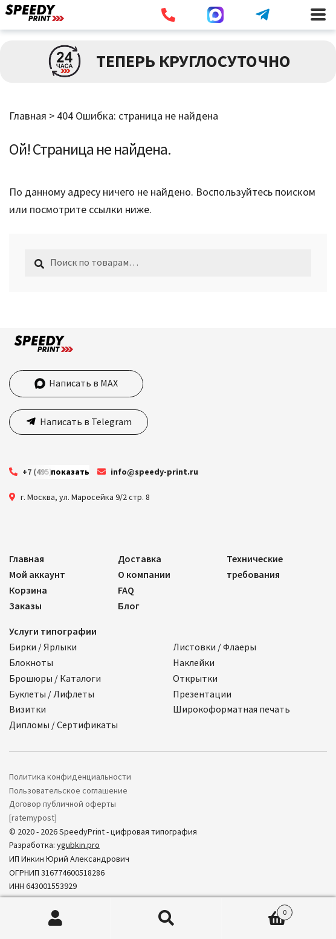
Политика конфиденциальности (70, 776)
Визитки (27, 709)
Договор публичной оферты (62, 803)
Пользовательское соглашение (68, 790)
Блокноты (31, 662)
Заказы (25, 606)
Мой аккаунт (37, 574)
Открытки (195, 678)
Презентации (202, 694)
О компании (144, 574)
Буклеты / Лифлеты (51, 694)
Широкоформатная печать (231, 709)
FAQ (126, 590)
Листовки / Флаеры (214, 647)
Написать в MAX (76, 383)
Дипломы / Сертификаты (63, 725)
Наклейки (194, 662)
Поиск (166, 918)
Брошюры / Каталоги (55, 678)
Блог (129, 606)
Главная (28, 116)
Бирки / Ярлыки (43, 647)
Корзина (28, 590)
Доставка (139, 559)
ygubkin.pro (78, 844)
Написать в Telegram (85, 421)
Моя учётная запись (55, 918)
